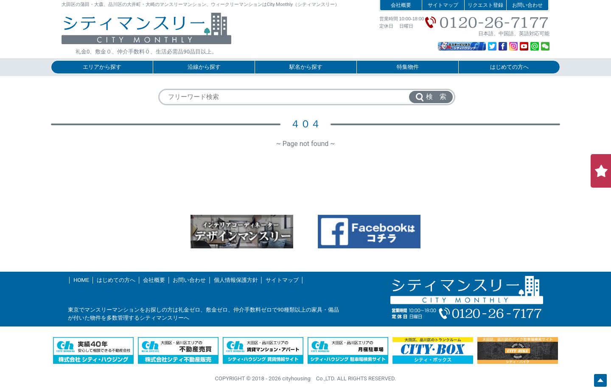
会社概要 (401, 5)
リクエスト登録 (485, 5)
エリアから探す (102, 67)
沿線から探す (204, 67)
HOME (81, 280)
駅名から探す (305, 67)
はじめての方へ (509, 67)
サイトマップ (443, 5)
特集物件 (408, 67)
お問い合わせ (527, 5)
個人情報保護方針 (236, 280)
